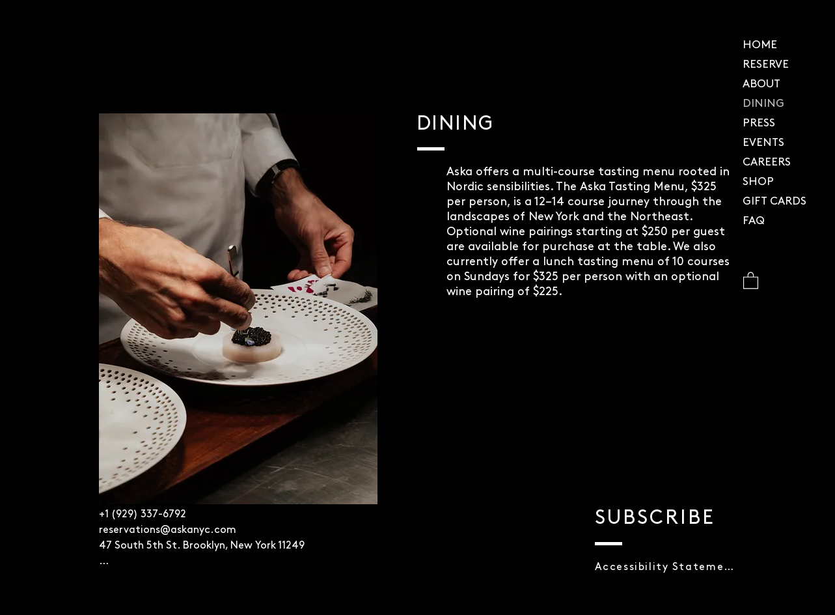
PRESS (759, 123)
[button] (750, 280)
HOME (760, 45)
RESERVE (766, 64)
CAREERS (767, 162)
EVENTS (763, 143)
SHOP (758, 182)
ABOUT (761, 84)
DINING (763, 103)
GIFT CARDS (774, 201)
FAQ (754, 221)
